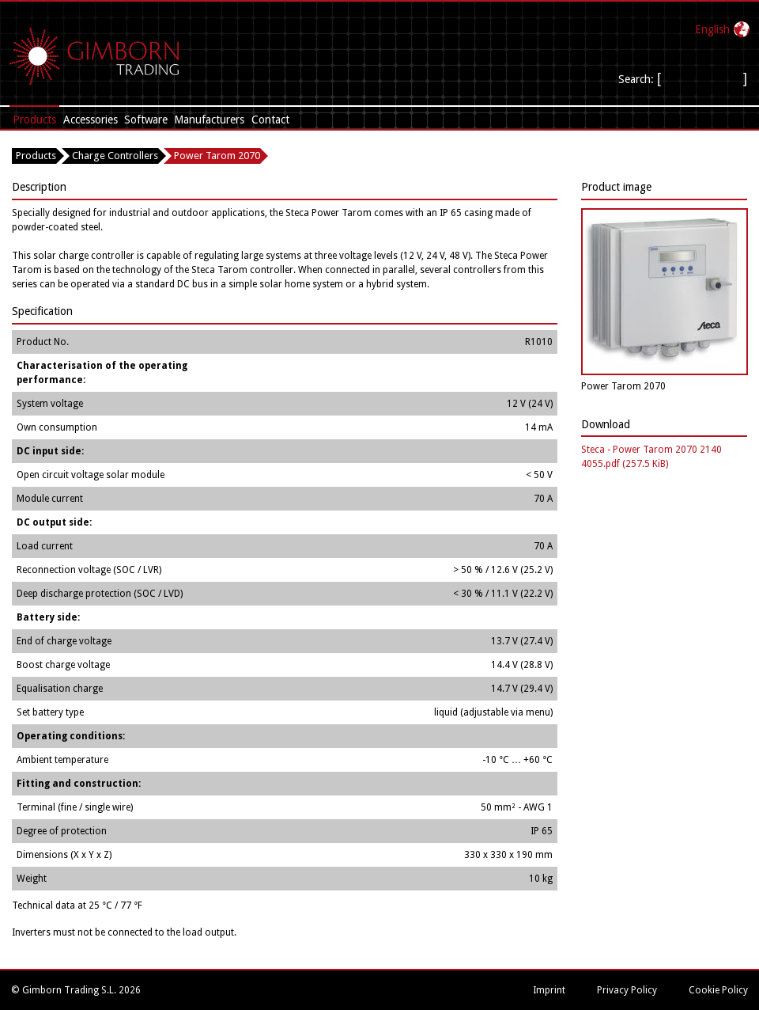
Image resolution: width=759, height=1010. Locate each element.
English (712, 29)
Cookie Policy (718, 990)
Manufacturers (209, 119)
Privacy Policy (627, 990)
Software (146, 119)
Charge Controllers (115, 155)
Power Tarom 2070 (217, 155)
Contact (270, 119)
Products (34, 119)
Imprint (549, 990)
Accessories (90, 119)
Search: (637, 79)
